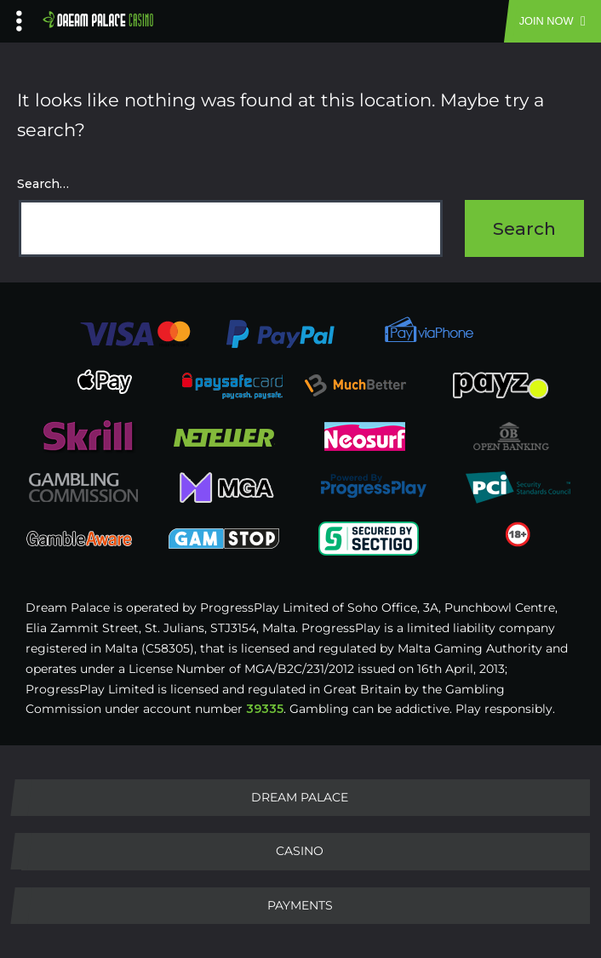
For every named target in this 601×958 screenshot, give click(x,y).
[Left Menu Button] (19, 17)
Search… (43, 183)
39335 (264, 708)
